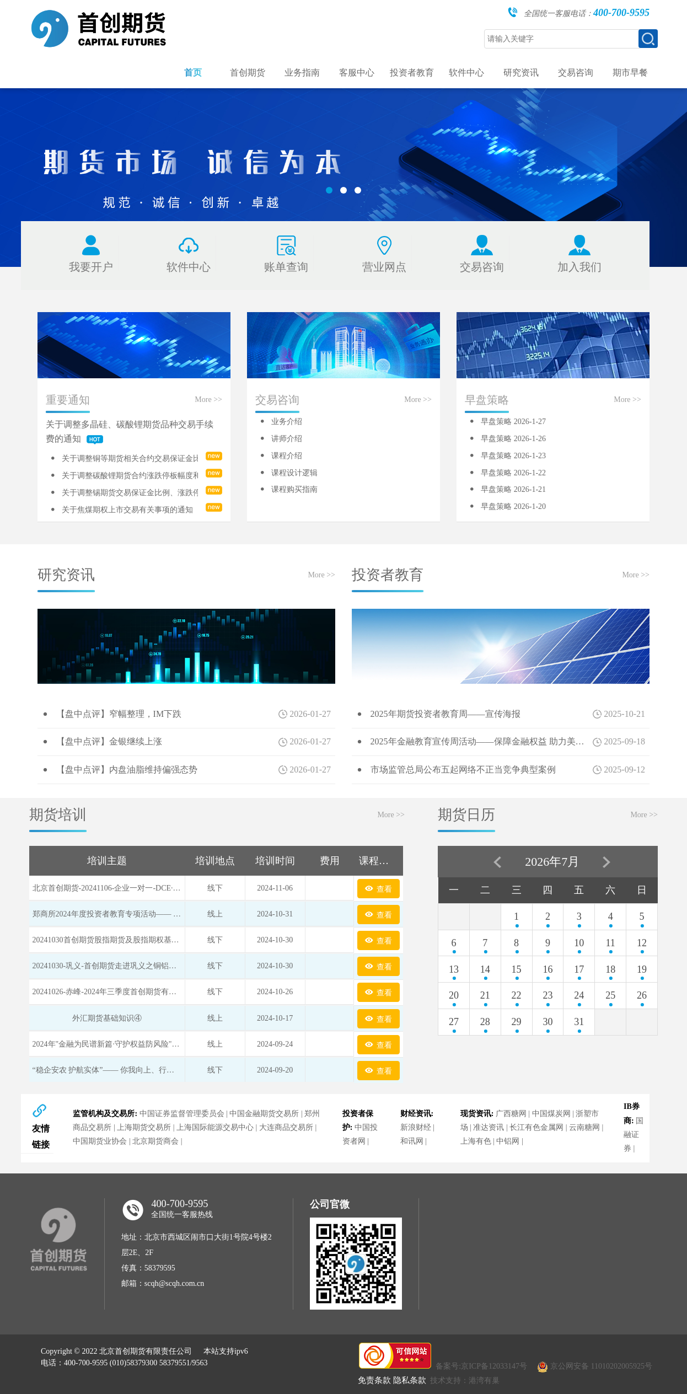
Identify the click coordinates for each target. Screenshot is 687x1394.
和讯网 (411, 1141)
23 (547, 995)
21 (485, 995)
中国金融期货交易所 (264, 1113)
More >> (208, 399)
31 (579, 1021)
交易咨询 (277, 400)
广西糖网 (511, 1113)
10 (579, 942)
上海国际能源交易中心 (215, 1127)
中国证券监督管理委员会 (181, 1113)
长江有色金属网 (536, 1127)
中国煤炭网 (551, 1113)
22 (517, 995)
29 (517, 1021)
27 (454, 1021)
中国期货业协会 (100, 1141)
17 (579, 969)
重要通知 (68, 400)
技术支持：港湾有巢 (465, 1380)
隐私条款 (409, 1380)
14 (485, 969)
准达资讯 (488, 1127)
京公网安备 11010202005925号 (601, 1366)
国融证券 (633, 1134)
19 (642, 969)
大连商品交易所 (286, 1127)
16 (547, 969)
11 (610, 942)
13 (454, 969)
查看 (378, 888)
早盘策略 (487, 400)
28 (485, 1021)
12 (642, 942)
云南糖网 (584, 1127)
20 (454, 995)
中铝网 (507, 1141)
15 (517, 969)
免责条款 (374, 1380)
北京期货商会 (155, 1141)
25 (610, 995)
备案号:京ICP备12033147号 (481, 1366)
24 (579, 995)
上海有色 (475, 1141)
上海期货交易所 (144, 1127)
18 (610, 969)
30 (547, 1021)
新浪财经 (415, 1127)
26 (642, 995)
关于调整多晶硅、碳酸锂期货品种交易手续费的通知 (129, 432)
